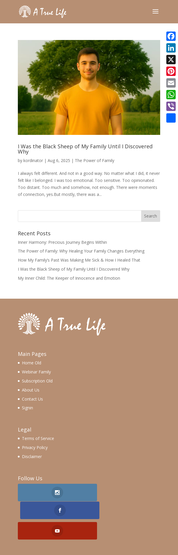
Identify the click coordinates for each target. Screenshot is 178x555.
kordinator (33, 160)
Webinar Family (36, 372)
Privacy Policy (35, 447)
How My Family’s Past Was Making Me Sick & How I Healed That (79, 260)
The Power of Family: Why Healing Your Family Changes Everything (81, 251)
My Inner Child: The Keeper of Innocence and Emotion (69, 278)
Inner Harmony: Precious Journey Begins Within (62, 242)
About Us (30, 390)
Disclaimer (32, 456)
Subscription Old (37, 381)
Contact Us (32, 399)
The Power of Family (94, 160)
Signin (27, 407)
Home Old (31, 363)
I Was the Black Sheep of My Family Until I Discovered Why (85, 149)
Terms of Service (38, 438)
